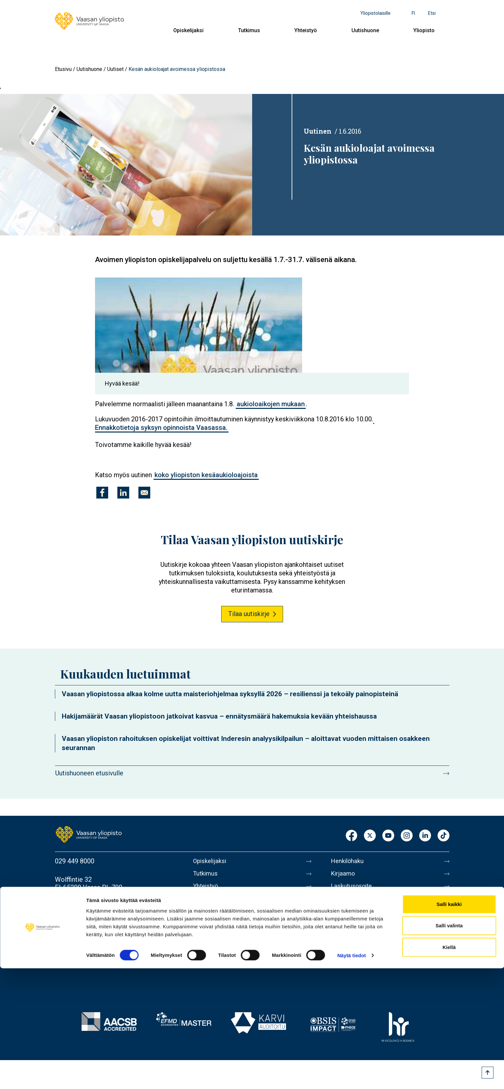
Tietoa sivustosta (356, 930)
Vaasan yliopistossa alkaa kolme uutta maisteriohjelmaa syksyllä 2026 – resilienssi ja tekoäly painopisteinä (230, 694)
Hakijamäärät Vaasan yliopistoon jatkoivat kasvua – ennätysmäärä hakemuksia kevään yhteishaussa (219, 716)
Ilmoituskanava (352, 971)
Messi (340, 916)
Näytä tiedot (351, 1076)
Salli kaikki (449, 1024)
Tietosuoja (346, 944)
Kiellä (449, 1067)
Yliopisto (424, 30)
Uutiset (115, 69)
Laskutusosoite (353, 889)
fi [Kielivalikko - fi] (413, 13)
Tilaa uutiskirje (249, 614)
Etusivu (63, 69)
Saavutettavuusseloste (364, 958)
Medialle (343, 902)
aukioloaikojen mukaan (271, 404)
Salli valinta (449, 1046)
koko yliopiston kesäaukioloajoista (206, 475)
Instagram (407, 836)
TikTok (443, 836)
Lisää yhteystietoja (81, 914)
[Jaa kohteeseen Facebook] (102, 493)
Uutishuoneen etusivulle (89, 773)
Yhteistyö (305, 30)
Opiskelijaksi (188, 30)
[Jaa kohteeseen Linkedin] (123, 493)
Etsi (432, 13)
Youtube (388, 836)
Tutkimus (249, 30)
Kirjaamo (344, 875)
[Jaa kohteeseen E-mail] (144, 493)
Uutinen (317, 131)
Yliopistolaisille (375, 13)
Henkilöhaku (349, 861)
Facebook (351, 836)
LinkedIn (425, 836)
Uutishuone (365, 30)
